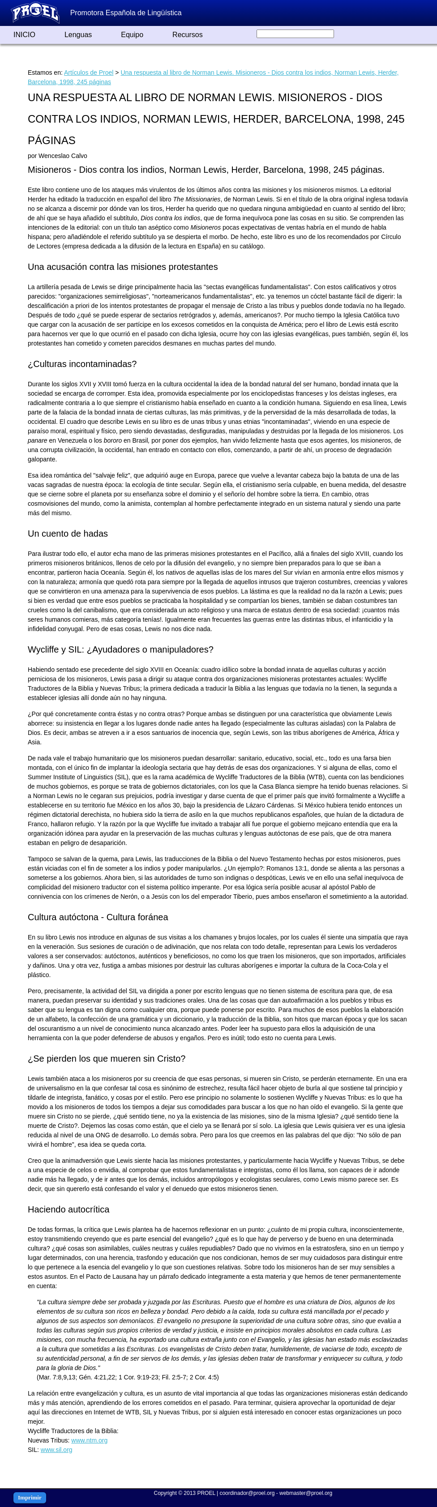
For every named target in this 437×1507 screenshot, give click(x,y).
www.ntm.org (89, 1440)
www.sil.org (57, 1449)
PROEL (206, 1493)
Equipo (132, 34)
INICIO (24, 34)
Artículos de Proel (89, 72)
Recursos (187, 34)
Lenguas (78, 34)
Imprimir (30, 1497)
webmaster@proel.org (305, 1493)
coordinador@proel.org (246, 1493)
